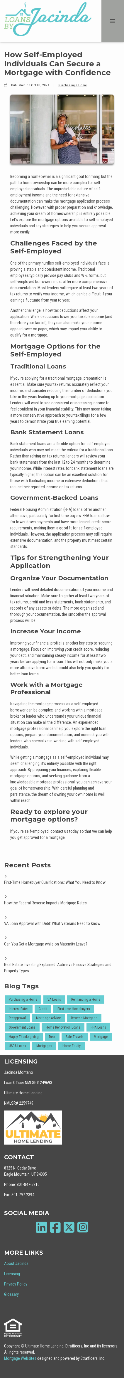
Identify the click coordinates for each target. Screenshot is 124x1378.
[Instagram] (82, 1227)
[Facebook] (55, 1227)
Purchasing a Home (72, 85)
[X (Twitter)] (69, 1227)
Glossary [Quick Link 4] (11, 1294)
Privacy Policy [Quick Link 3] (15, 1284)
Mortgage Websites (20, 1358)
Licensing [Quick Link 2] (12, 1273)
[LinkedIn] (41, 1227)
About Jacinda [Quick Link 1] (16, 1263)
